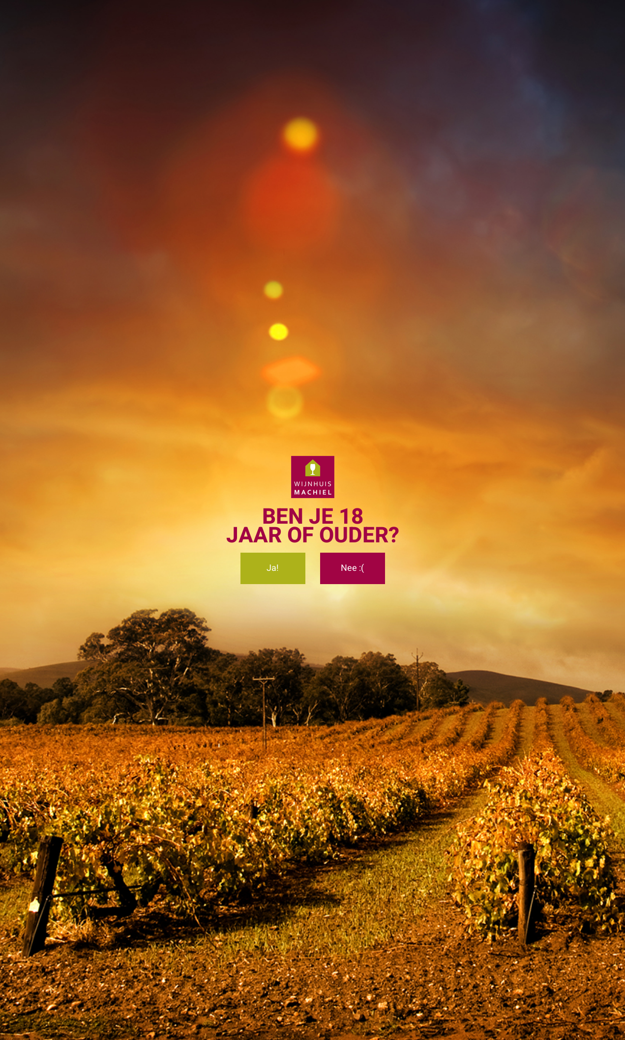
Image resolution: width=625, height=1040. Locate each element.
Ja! (273, 568)
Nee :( (352, 568)
